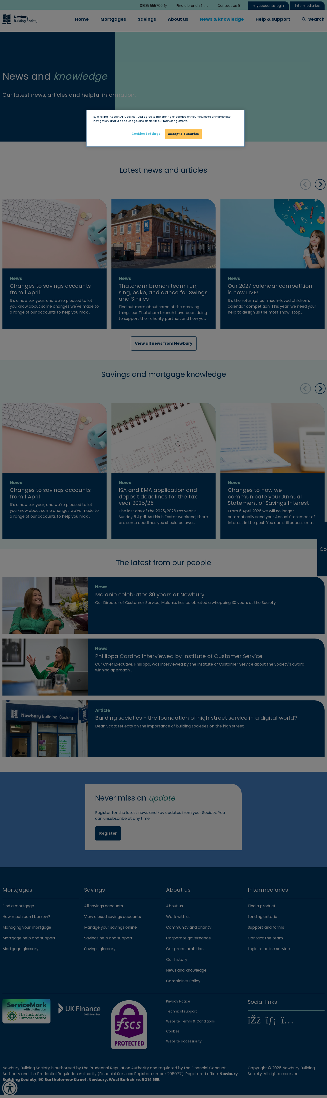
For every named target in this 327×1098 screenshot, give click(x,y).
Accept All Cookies (183, 134)
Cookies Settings (146, 134)
